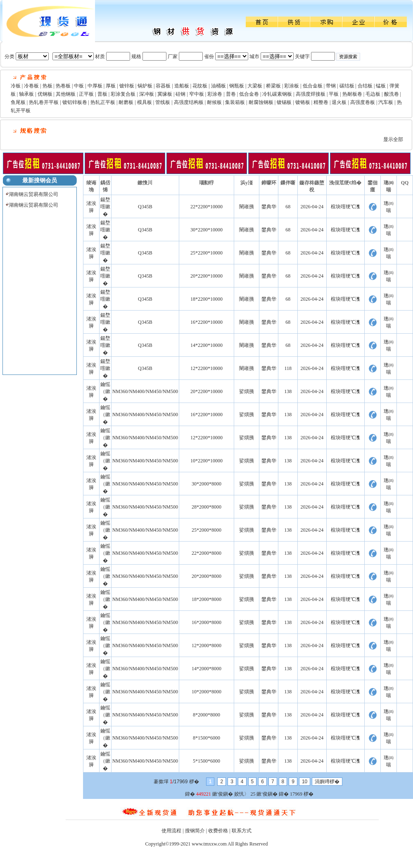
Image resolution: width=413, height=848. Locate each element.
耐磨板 (126, 102)
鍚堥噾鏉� (105, 207)
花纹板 (199, 86)
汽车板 (385, 102)
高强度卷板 (362, 102)
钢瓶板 (236, 86)
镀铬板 (302, 102)
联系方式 (242, 831)
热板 (47, 86)
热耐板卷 (352, 94)
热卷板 (63, 86)
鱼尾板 (18, 102)
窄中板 (196, 94)
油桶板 (218, 86)
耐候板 (214, 102)
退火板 (339, 102)
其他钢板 (66, 94)
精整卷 (320, 102)
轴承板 (26, 94)
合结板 (365, 86)
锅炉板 (145, 86)
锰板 (381, 86)
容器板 (163, 86)
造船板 (181, 86)
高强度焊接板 (310, 94)
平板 (334, 94)
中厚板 (95, 86)
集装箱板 (235, 102)
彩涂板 (291, 86)
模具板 (144, 102)
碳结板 (346, 86)
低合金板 (313, 86)
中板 (79, 86)
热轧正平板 (102, 102)
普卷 (231, 94)
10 (304, 781)
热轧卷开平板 (44, 102)
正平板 (86, 94)
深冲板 (146, 94)
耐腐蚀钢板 (261, 102)
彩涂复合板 (123, 94)
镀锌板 (126, 86)
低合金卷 (249, 94)
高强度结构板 (189, 102)
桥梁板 (273, 86)
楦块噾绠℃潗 (345, 207)
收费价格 (218, 831)
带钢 (331, 86)
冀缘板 (164, 94)
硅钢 (180, 94)
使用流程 (171, 831)
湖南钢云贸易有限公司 (33, 194)
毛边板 (373, 94)
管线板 (162, 102)
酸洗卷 (391, 94)
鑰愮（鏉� (105, 392)
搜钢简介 (195, 831)
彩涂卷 (214, 94)
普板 (102, 94)
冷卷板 (31, 86)
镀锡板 (284, 102)
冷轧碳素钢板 (277, 94)
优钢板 (45, 94)
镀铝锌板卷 (74, 102)
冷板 (16, 86)
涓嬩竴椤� (327, 781)
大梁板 (254, 86)
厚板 (111, 86)
